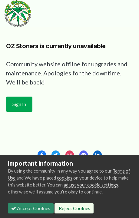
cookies (64, 177)
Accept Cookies (30, 208)
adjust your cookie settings (91, 184)
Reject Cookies (74, 208)
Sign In (19, 104)
